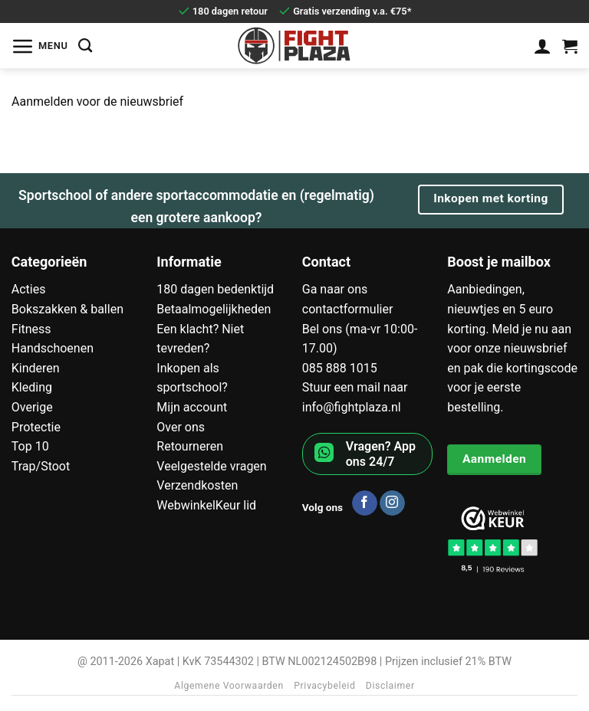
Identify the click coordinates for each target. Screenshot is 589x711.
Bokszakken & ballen (67, 309)
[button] (39, 46)
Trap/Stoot (41, 466)
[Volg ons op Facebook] (364, 503)
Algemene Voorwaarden (228, 685)
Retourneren (189, 446)
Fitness (31, 329)
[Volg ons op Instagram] (392, 503)
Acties (29, 289)
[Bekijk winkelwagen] (569, 46)
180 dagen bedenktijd (215, 289)
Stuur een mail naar (355, 387)
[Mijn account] (542, 46)
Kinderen (36, 368)
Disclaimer (390, 685)
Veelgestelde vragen (211, 466)
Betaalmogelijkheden (213, 309)
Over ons (180, 427)
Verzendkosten (197, 485)
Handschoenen (53, 348)
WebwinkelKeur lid (206, 505)
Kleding (32, 387)
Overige (32, 407)
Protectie (36, 427)
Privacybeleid (324, 685)
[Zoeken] (85, 46)
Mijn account (191, 407)
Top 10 (30, 446)
